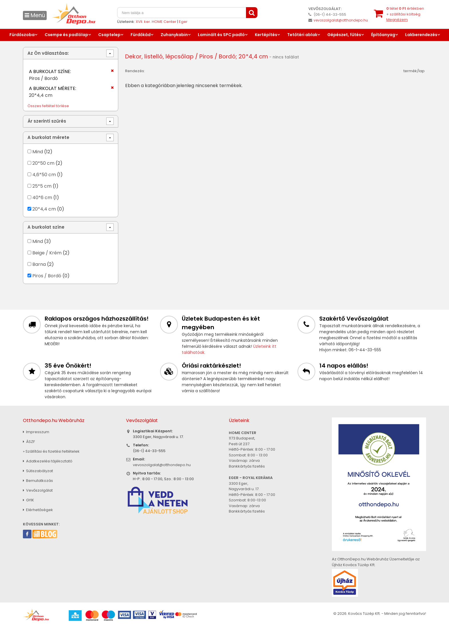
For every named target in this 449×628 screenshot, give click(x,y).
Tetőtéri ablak (302, 35)
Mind (37, 151)
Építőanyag (383, 35)
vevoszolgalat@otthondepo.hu (341, 20)
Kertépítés (266, 35)
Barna (39, 264)
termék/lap (414, 71)
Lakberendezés (421, 35)
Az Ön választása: (48, 53)
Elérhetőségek (38, 510)
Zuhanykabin (174, 35)
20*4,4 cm (44, 209)
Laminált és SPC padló (221, 35)
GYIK (28, 500)
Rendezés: (135, 71)
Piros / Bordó (46, 275)
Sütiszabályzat (38, 471)
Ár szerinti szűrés (46, 121)
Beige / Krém (47, 253)
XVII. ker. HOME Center (156, 21)
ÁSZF (29, 441)
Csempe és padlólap (66, 35)
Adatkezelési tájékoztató (47, 461)
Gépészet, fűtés (344, 35)
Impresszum (36, 432)
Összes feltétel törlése (48, 106)
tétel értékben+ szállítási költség (405, 14)
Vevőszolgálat (38, 490)
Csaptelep (109, 35)
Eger (183, 21)
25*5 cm (42, 186)
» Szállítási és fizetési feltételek (51, 451)
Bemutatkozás (38, 480)
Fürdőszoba (22, 35)
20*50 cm (43, 163)
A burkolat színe (45, 227)
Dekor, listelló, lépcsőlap (159, 56)
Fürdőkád (141, 35)
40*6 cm (42, 197)
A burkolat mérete (48, 137)
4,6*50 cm (44, 174)
